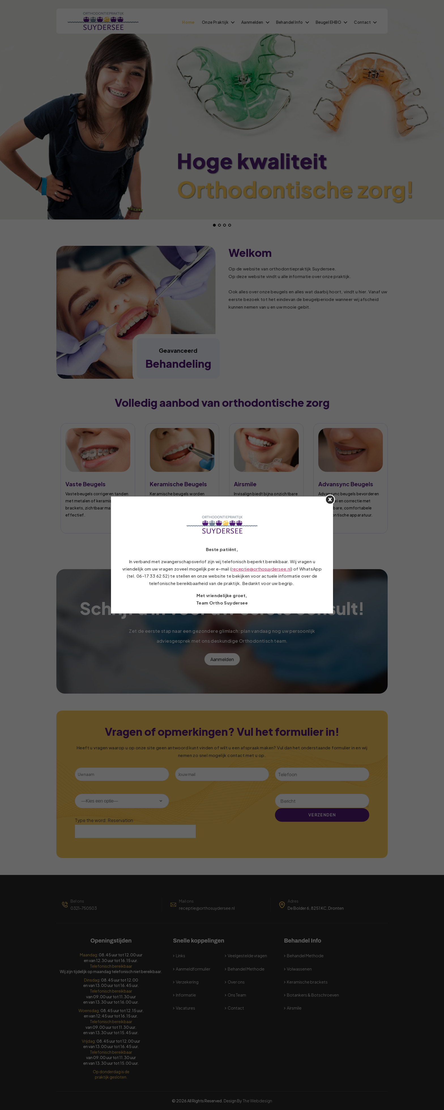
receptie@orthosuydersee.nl (261, 568)
